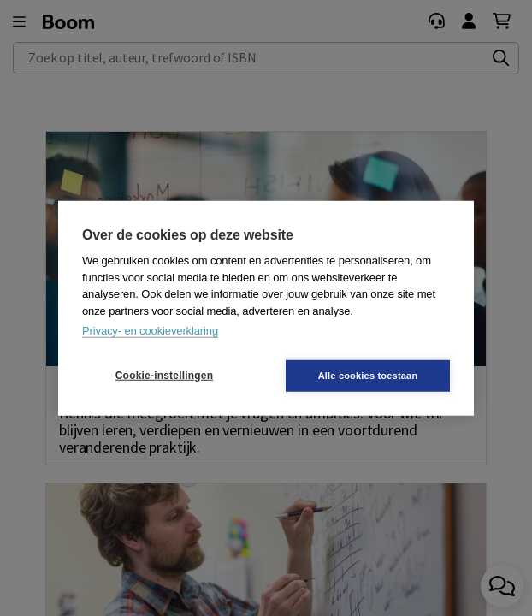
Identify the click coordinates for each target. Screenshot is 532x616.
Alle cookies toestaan (368, 375)
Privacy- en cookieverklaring (150, 330)
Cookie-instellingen (164, 376)
